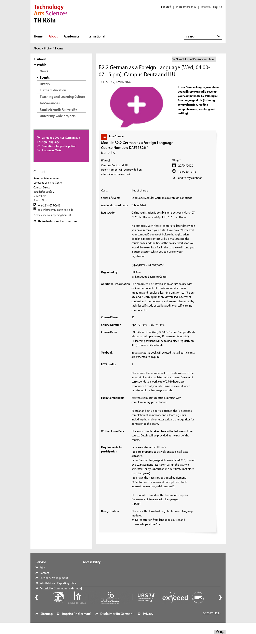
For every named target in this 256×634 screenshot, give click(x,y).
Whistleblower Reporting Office (58, 583)
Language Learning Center (151, 276)
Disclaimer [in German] (117, 623)
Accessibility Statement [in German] (61, 593)
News (44, 71)
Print (42, 567)
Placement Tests (51, 150)
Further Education (53, 90)
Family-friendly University (58, 109)
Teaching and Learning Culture (62, 96)
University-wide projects (58, 115)
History (45, 83)
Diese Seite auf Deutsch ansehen (194, 59)
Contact (44, 573)
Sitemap (46, 623)
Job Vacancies (50, 103)
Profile (48, 48)
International (95, 36)
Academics (71, 36)
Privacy (147, 623)
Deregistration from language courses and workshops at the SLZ (160, 522)
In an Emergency (186, 6)
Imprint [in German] (76, 623)
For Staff (166, 6)
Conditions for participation (58, 146)
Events (45, 77)
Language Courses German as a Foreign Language (58, 140)
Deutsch (206, 7)
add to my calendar (190, 178)
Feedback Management (54, 578)
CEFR (138, 504)
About (53, 36)
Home (38, 36)
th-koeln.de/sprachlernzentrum (57, 221)
